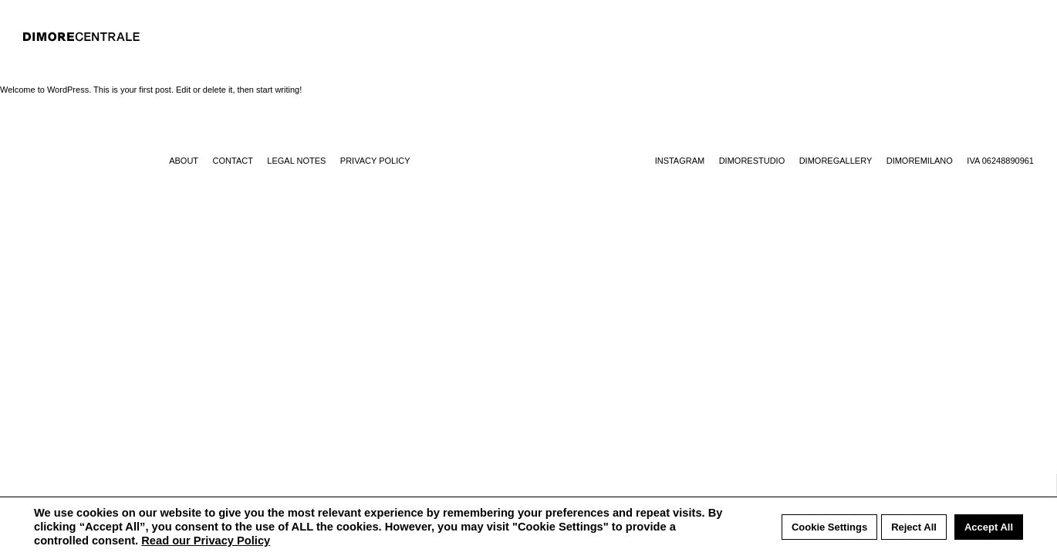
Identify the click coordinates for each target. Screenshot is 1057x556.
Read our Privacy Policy (205, 540)
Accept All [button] (988, 527)
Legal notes (296, 160)
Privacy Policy (375, 160)
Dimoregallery (836, 160)
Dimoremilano (919, 160)
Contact (233, 160)
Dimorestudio (752, 160)
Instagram (680, 160)
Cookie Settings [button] (829, 527)
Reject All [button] (914, 527)
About (183, 160)
